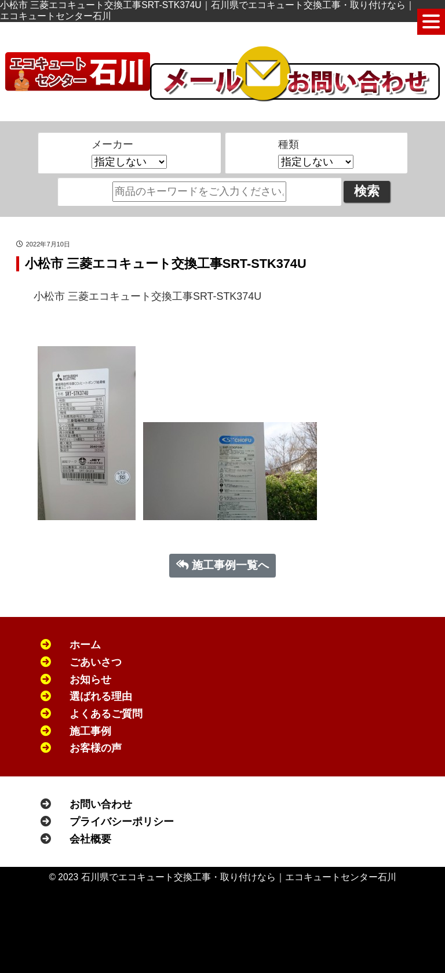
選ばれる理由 (101, 696)
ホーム (85, 645)
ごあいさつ (96, 662)
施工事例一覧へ (222, 565)
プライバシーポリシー (122, 821)
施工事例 (90, 731)
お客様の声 (96, 748)
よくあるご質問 (106, 714)
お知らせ (90, 679)
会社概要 (90, 839)
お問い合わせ (101, 804)
